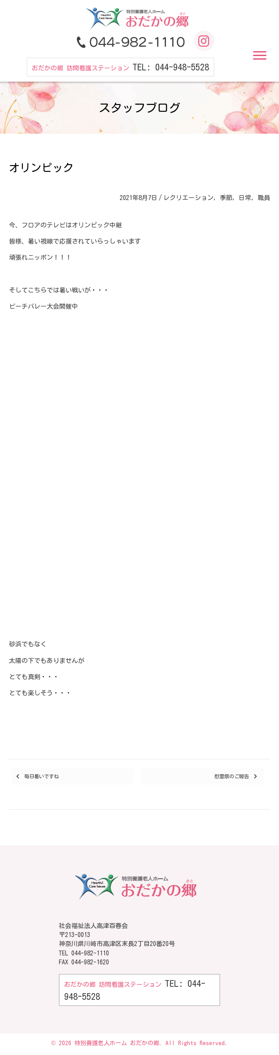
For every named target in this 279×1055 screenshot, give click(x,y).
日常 (245, 198)
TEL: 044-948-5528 (170, 66)
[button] (259, 56)
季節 (226, 198)
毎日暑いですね (41, 776)
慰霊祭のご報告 (231, 776)
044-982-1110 (90, 953)
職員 (263, 198)
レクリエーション (188, 198)
